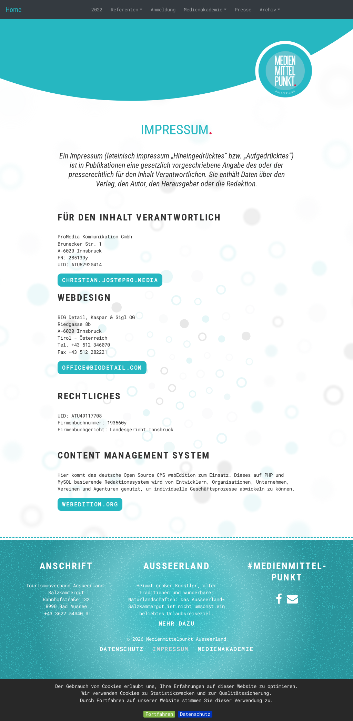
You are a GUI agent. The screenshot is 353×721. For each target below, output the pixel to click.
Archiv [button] (270, 9)
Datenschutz (195, 714)
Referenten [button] (126, 9)
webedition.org (90, 504)
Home (13, 10)
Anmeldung (163, 9)
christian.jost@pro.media (110, 280)
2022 (96, 9)
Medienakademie (225, 648)
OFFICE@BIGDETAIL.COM (102, 367)
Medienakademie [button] (205, 9)
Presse (243, 9)
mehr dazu (176, 623)
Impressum (170, 648)
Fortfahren (159, 714)
